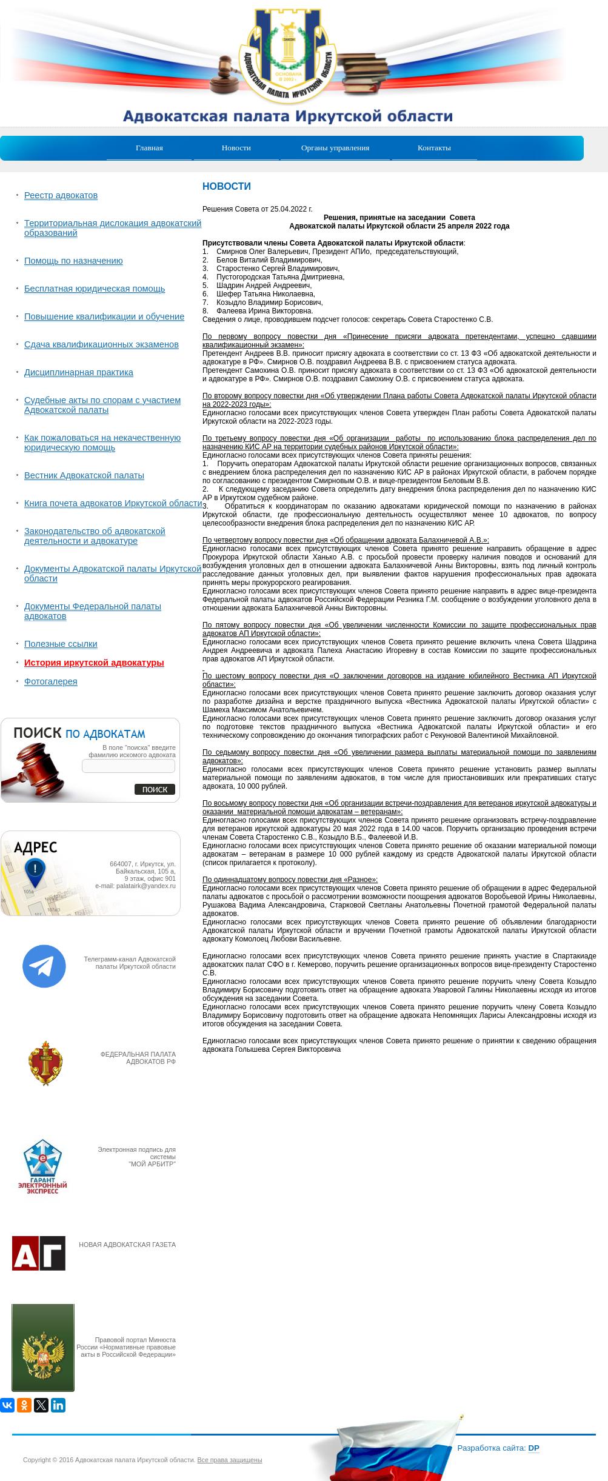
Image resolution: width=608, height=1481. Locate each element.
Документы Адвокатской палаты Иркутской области (112, 573)
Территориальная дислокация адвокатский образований (113, 228)
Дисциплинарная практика (78, 372)
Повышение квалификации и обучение (104, 316)
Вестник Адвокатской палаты (84, 475)
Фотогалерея (51, 681)
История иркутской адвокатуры (94, 662)
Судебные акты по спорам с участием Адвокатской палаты (102, 405)
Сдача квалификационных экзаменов (101, 344)
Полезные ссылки (61, 644)
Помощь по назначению (73, 261)
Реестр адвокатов (61, 195)
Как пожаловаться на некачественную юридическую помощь (102, 442)
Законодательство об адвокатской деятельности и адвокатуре (94, 536)
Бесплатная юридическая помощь (94, 288)
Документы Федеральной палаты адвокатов (92, 611)
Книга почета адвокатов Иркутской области (113, 503)
